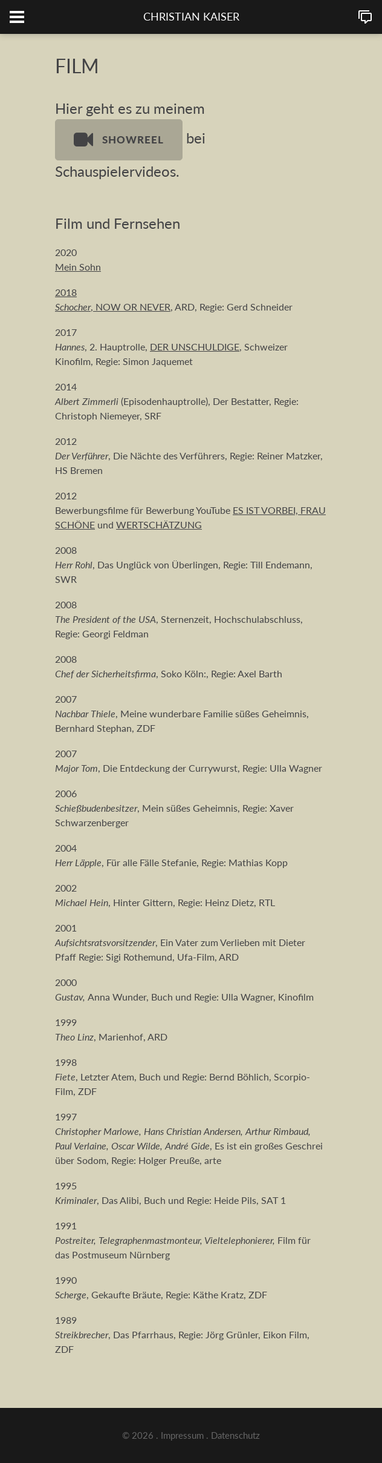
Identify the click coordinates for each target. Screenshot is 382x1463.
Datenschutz (235, 1435)
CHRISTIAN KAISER (191, 16)
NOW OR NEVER (133, 306)
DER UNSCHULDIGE (194, 346)
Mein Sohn (78, 266)
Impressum (182, 1435)
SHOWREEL (119, 140)
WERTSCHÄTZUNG (159, 524)
